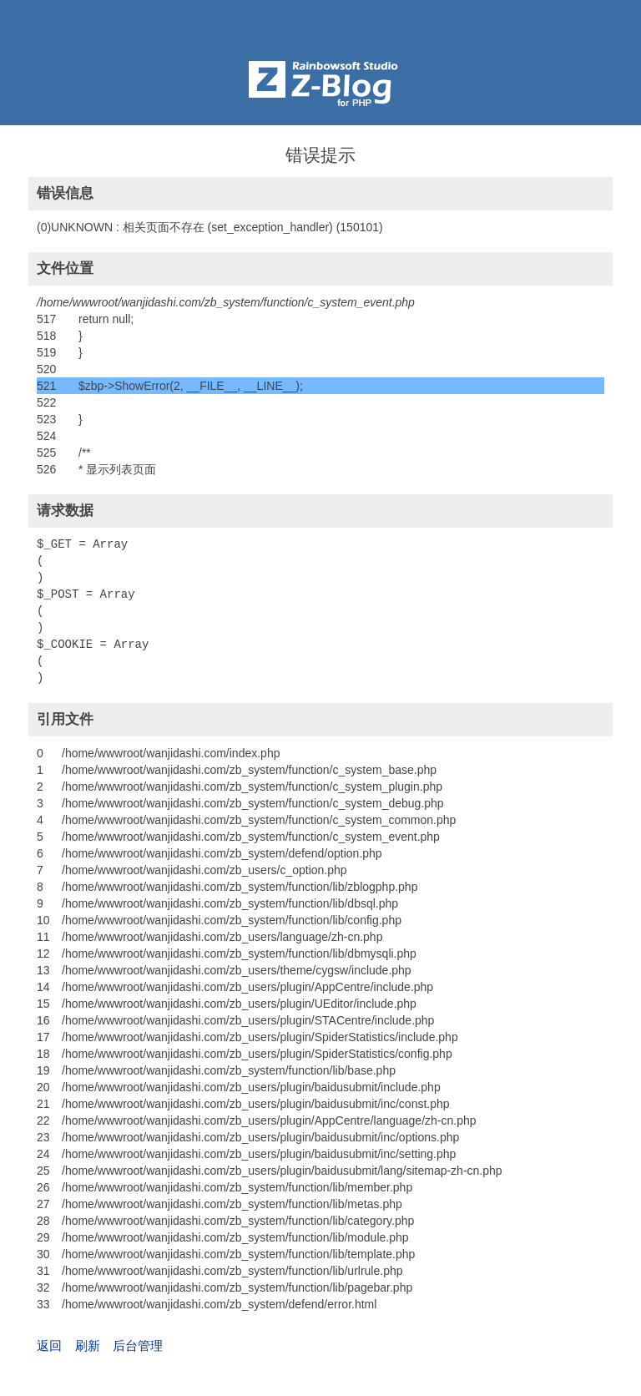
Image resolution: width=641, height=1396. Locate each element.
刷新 (87, 1345)
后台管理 (138, 1345)
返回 (49, 1345)
